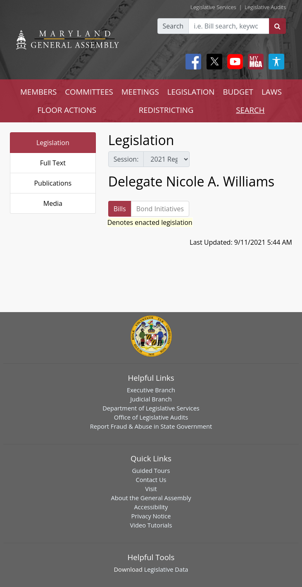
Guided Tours (151, 470)
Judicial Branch (151, 399)
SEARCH (250, 110)
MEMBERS (38, 91)
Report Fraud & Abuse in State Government (151, 426)
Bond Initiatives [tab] (160, 208)
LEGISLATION (191, 91)
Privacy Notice (151, 516)
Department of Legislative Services (151, 408)
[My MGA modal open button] (254, 61)
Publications (52, 183)
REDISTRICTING (166, 110)
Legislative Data (166, 569)
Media (52, 203)
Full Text (53, 162)
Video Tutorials (151, 525)
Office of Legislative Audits (151, 417)
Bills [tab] (120, 208)
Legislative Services (213, 7)
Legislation (52, 142)
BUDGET (238, 91)
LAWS (272, 91)
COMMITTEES (89, 91)
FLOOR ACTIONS (66, 110)
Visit (151, 488)
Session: (126, 159)
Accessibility (151, 507)
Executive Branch (151, 390)
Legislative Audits (265, 7)
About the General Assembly (151, 498)
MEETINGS (140, 91)
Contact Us (151, 479)
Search (173, 26)
